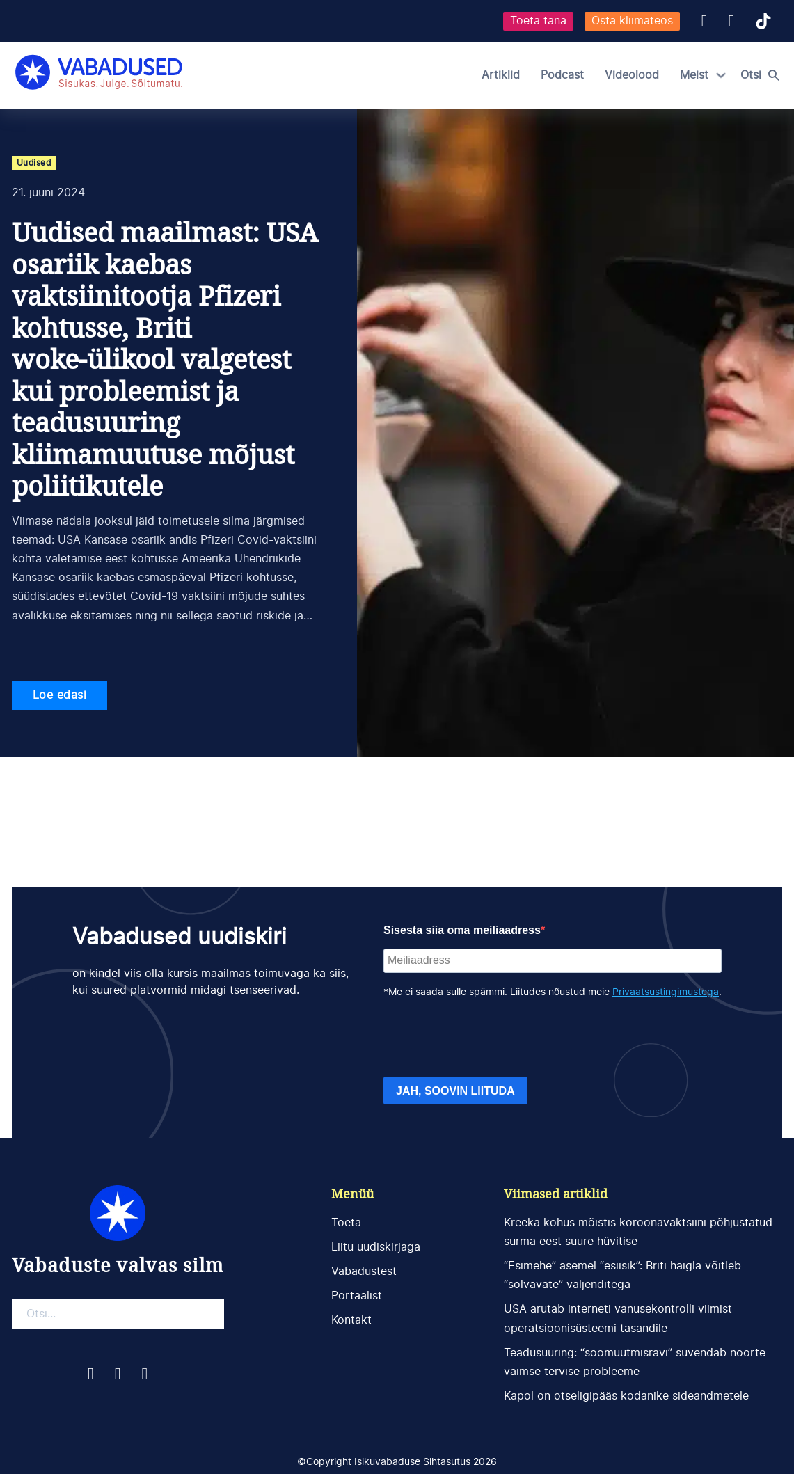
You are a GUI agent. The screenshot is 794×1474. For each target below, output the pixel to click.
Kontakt (351, 1320)
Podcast (562, 75)
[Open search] (763, 75)
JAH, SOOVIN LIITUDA (455, 1091)
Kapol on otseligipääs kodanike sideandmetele (626, 1396)
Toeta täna (538, 20)
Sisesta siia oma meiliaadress (462, 930)
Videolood (632, 75)
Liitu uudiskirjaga (375, 1247)
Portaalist (356, 1295)
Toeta (346, 1222)
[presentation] (489, 1038)
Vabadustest (364, 1271)
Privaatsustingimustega (665, 992)
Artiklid (501, 75)
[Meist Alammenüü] (720, 75)
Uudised (34, 163)
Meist (694, 75)
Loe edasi (60, 695)
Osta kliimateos (632, 20)
